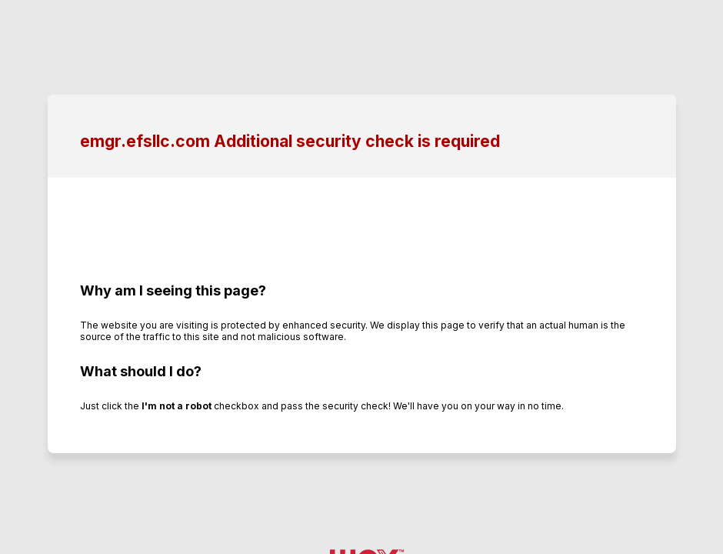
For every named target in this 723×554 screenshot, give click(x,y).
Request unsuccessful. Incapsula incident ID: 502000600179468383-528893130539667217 (361, 277)
